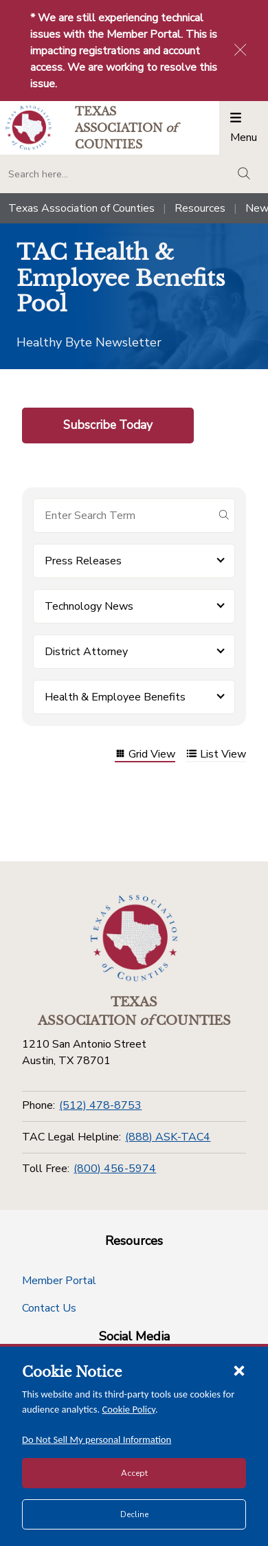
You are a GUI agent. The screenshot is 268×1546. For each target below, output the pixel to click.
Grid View (145, 755)
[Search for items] (123, 516)
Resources (200, 208)
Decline (134, 1514)
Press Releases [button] (83, 560)
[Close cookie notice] (239, 1370)
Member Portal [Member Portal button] (59, 1280)
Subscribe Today (108, 425)
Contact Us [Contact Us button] (49, 1308)
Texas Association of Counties (81, 208)
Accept (134, 1473)
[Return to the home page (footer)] (134, 938)
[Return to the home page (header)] (28, 127)
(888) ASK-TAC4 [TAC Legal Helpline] (167, 1137)
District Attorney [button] (86, 651)
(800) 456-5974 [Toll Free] (115, 1168)
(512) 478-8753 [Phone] (100, 1105)
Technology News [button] (89, 606)
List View (216, 755)
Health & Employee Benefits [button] (115, 697)
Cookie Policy (129, 1409)
